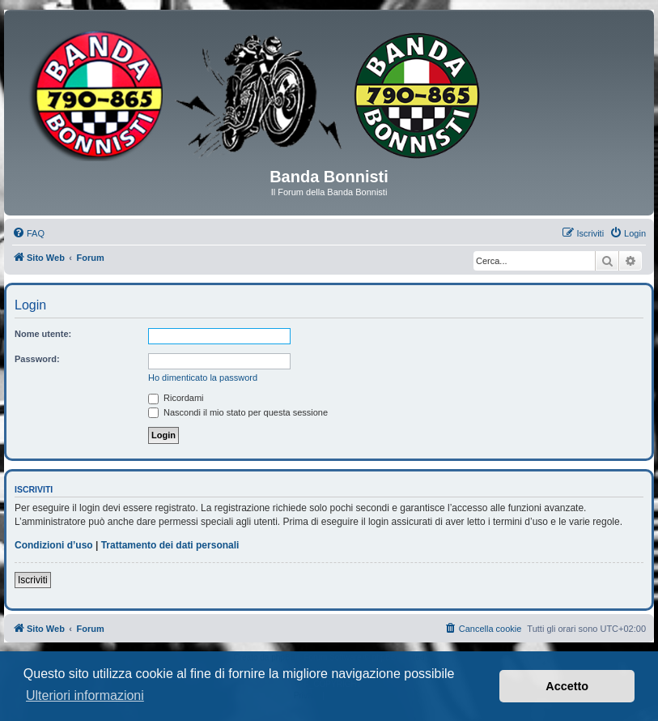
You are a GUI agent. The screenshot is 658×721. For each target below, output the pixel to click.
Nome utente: (43, 334)
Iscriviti (33, 580)
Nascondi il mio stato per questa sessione (238, 412)
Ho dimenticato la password (202, 377)
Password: (37, 359)
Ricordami (176, 398)
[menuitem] (28, 233)
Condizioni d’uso (54, 545)
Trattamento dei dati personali (170, 545)
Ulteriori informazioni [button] (85, 695)
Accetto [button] (567, 686)
